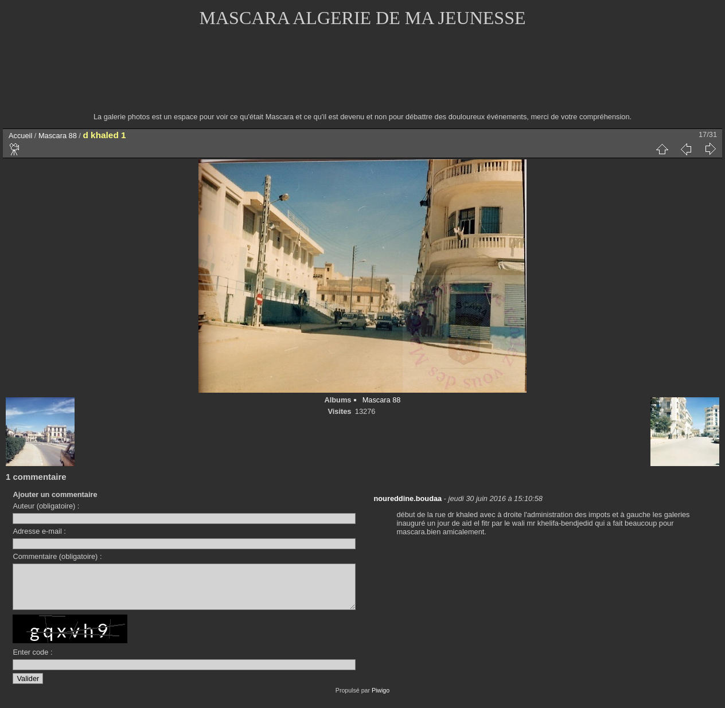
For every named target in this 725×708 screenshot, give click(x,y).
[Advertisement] (362, 77)
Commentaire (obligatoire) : (57, 556)
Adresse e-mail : (39, 531)
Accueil (20, 135)
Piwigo (380, 698)
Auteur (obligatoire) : (46, 506)
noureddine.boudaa (407, 498)
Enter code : (32, 660)
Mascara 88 (57, 135)
